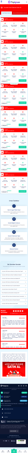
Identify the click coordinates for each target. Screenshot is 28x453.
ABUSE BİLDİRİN (14, 431)
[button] (26, 2)
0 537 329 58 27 (6, 393)
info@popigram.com (7, 401)
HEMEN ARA (24, 396)
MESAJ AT (24, 392)
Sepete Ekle (23, 36)
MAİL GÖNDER (23, 400)
